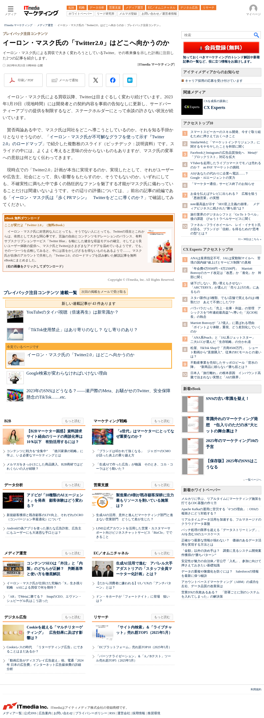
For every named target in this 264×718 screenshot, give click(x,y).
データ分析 (13, 485)
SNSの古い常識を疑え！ (227, 398)
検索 (257, 35)
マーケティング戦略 (110, 421)
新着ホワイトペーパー (202, 490)
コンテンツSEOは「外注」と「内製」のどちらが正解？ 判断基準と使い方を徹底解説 (55, 568)
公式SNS (30, 713)
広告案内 (45, 713)
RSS (112, 713)
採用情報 (138, 713)
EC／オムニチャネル (111, 553)
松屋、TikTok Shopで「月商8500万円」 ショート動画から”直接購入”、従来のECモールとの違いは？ (225, 352)
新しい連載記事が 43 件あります (89, 304)
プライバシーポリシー (91, 713)
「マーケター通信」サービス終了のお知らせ (222, 184)
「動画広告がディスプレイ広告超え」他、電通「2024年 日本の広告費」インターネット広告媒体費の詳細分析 (45, 665)
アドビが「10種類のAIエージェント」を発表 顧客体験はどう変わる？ (55, 500)
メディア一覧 (12, 713)
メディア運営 (15, 553)
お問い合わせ (63, 713)
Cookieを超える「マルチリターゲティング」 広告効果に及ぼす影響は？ (55, 632)
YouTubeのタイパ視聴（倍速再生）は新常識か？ (72, 312)
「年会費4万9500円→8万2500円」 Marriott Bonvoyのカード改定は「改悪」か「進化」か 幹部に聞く (225, 273)
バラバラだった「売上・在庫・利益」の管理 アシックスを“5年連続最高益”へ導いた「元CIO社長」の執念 (225, 312)
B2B (7, 421)
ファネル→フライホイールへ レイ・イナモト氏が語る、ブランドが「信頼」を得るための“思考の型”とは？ (225, 229)
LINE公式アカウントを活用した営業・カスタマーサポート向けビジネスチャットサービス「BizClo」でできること (134, 532)
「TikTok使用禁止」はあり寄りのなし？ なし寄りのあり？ (82, 329)
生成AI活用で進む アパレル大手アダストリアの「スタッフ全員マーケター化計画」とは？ (144, 568)
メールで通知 (68, 80)
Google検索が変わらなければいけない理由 (66, 373)
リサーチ (101, 617)
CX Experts (214, 107)
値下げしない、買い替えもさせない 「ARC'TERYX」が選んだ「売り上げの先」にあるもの (224, 287)
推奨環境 (153, 713)
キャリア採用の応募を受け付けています (214, 81)
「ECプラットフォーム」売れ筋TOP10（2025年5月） (134, 647)
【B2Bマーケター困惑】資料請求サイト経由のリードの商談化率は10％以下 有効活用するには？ (55, 436)
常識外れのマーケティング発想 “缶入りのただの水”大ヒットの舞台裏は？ (232, 424)
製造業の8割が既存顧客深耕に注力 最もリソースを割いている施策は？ (147, 500)
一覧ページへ (253, 479)
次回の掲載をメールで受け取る (103, 292)
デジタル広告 (15, 617)
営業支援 (101, 485)
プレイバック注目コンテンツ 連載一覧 (40, 292)
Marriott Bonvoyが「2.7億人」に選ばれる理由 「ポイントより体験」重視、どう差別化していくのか (225, 327)
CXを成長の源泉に (216, 101)
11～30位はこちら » (249, 239)
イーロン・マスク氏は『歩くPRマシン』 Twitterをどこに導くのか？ (77, 197)
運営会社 (123, 713)
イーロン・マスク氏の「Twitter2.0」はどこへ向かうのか (80, 354)
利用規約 (256, 689)
